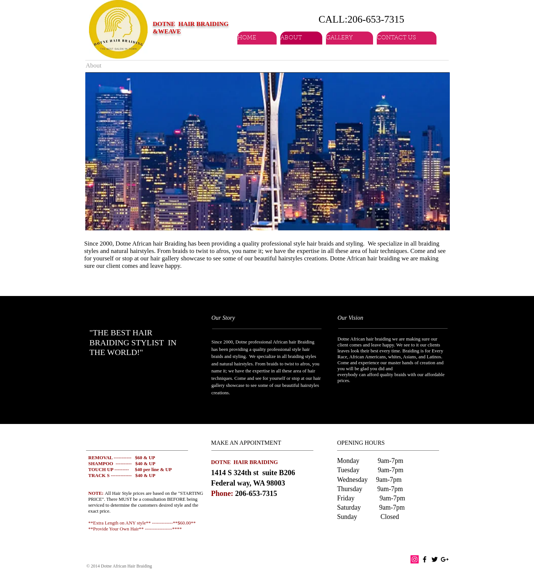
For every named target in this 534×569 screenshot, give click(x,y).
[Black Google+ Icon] (445, 559)
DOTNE (165, 23)
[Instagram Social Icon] (415, 559)
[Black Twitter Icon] (435, 559)
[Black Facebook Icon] (425, 559)
